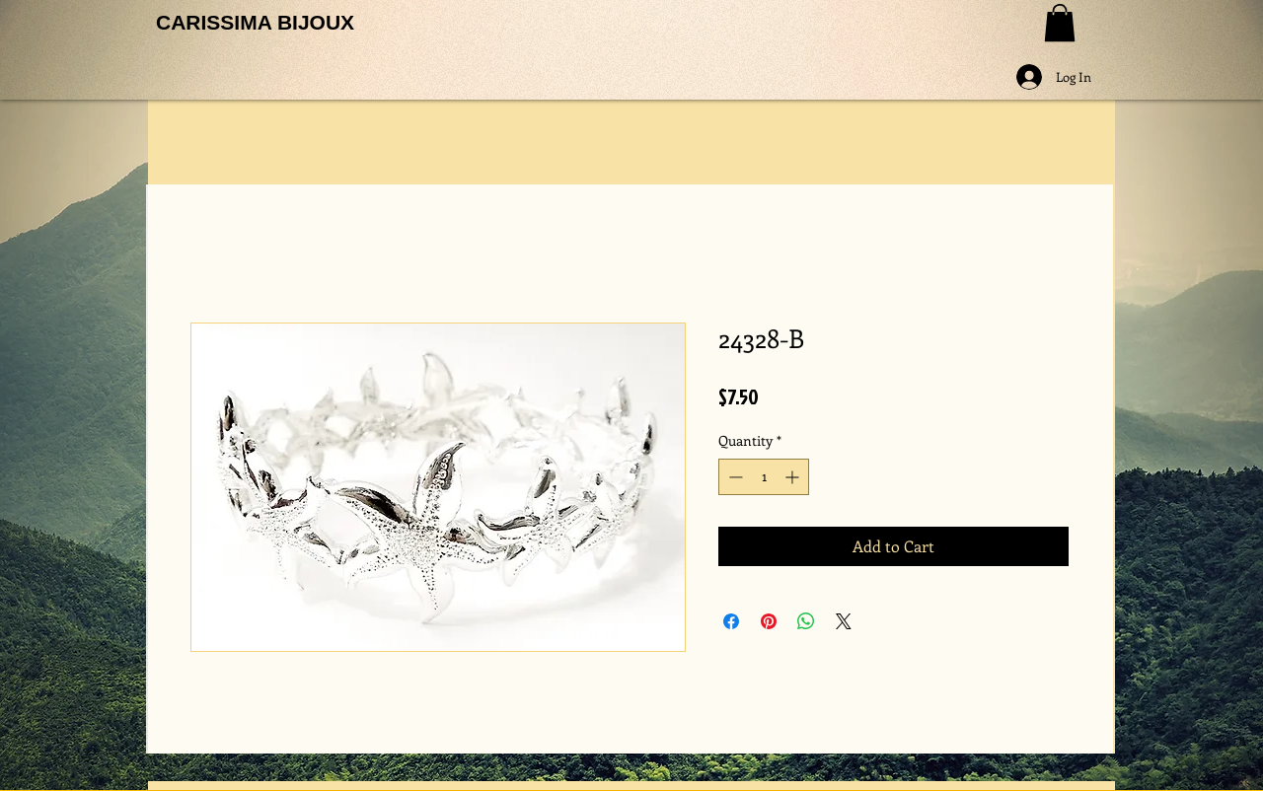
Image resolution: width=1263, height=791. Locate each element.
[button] (1060, 22)
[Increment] (793, 477)
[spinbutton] (763, 477)
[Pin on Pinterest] (768, 621)
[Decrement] (733, 477)
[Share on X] (843, 621)
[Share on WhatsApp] (806, 621)
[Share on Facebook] (731, 621)
